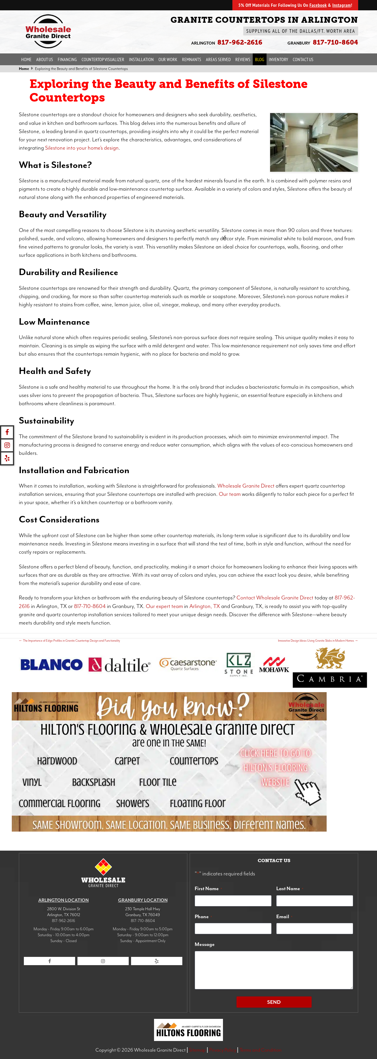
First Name (208, 888)
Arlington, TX (204, 606)
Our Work (167, 59)
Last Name (289, 888)
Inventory (278, 59)
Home (26, 59)
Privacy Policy (222, 1050)
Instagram (341, 5)
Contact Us (303, 59)
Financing (67, 59)
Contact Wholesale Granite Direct (275, 597)
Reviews (242, 59)
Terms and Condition (260, 1050)
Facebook (318, 5)
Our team (230, 494)
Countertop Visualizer (103, 59)
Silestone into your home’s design (82, 147)
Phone (203, 916)
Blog (259, 59)
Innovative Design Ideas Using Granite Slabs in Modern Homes (318, 641)
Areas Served (218, 59)
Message (205, 944)
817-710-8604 (90, 606)
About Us (44, 59)
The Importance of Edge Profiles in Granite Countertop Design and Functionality (69, 641)
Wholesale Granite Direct (246, 485)
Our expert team (164, 606)
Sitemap (197, 1050)
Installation (141, 59)
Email (284, 916)
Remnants (191, 59)
